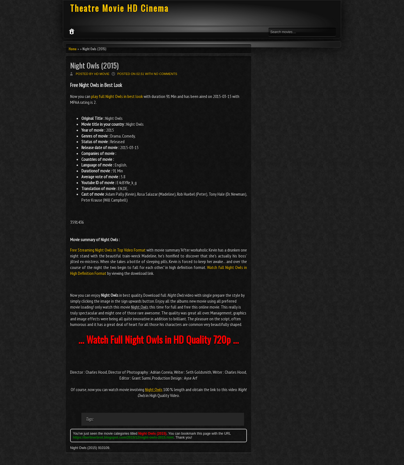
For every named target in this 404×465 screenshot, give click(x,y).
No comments (165, 74)
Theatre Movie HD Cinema (119, 8)
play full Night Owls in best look (117, 96)
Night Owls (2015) (94, 65)
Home (73, 48)
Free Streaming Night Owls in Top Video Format (108, 250)
